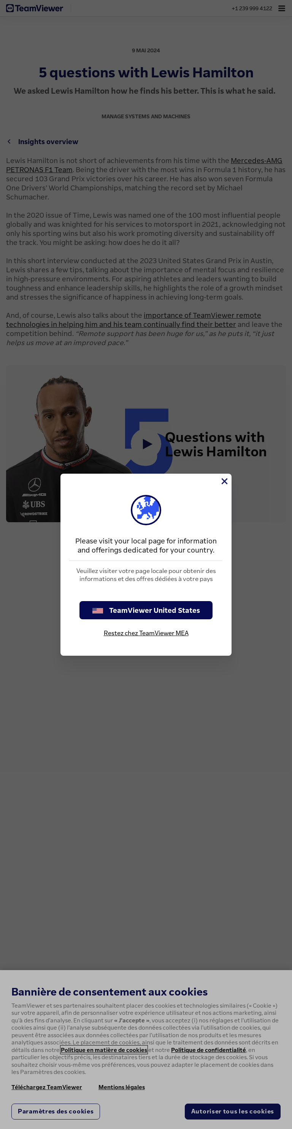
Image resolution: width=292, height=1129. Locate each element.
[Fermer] (224, 481)
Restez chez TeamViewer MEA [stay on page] (146, 633)
